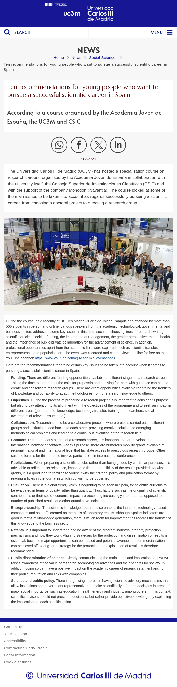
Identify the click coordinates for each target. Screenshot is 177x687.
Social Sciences (103, 57)
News (77, 57)
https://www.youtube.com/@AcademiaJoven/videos (75, 358)
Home (59, 57)
